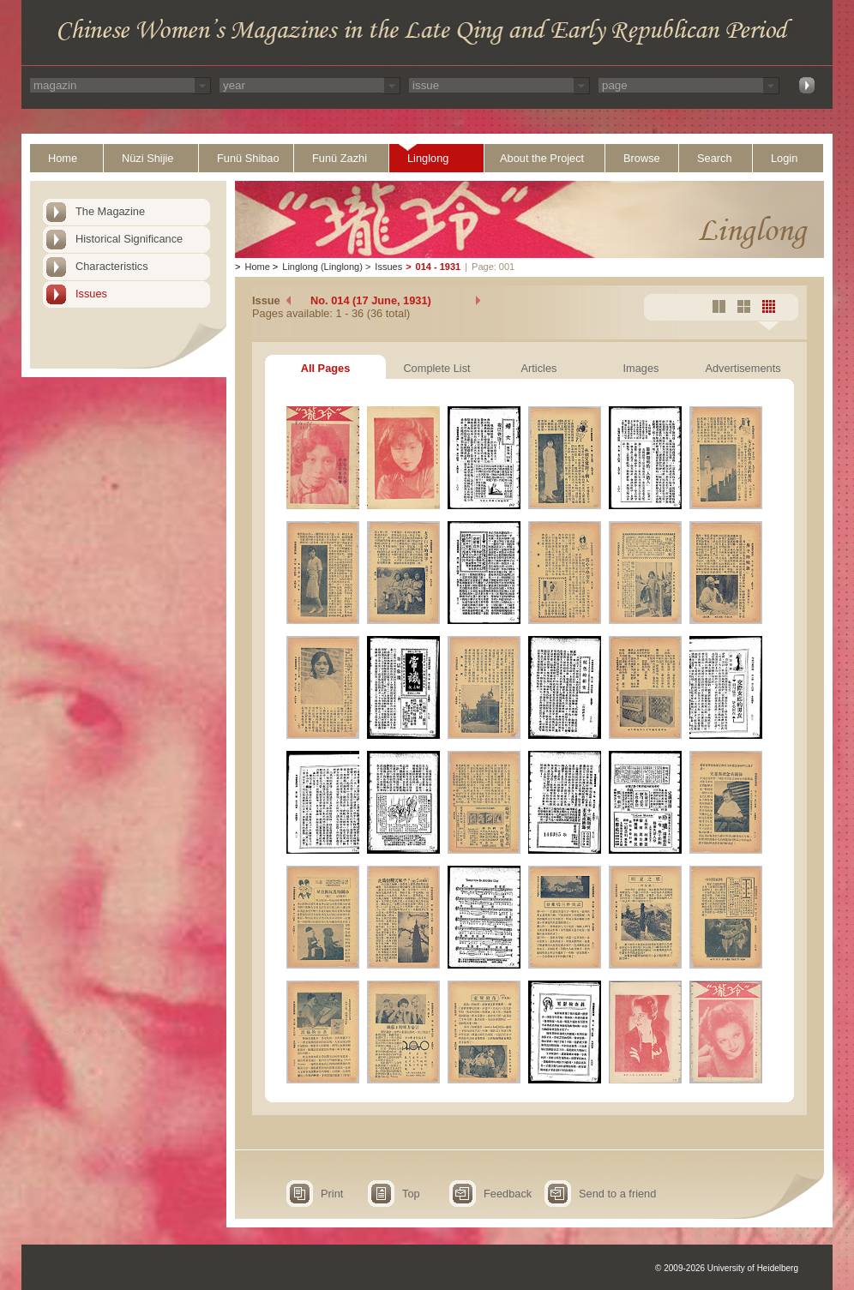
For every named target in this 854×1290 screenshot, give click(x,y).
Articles (539, 368)
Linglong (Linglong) (322, 266)
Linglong (427, 158)
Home (62, 158)
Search (714, 158)
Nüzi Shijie (147, 158)
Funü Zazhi (339, 158)
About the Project (542, 158)
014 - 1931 (438, 266)
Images (641, 368)
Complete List (436, 368)
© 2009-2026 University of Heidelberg (726, 1268)
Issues (91, 293)
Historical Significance (129, 238)
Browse (641, 158)
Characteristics (111, 266)
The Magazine (110, 211)
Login (784, 158)
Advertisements (742, 368)
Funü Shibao (248, 158)
